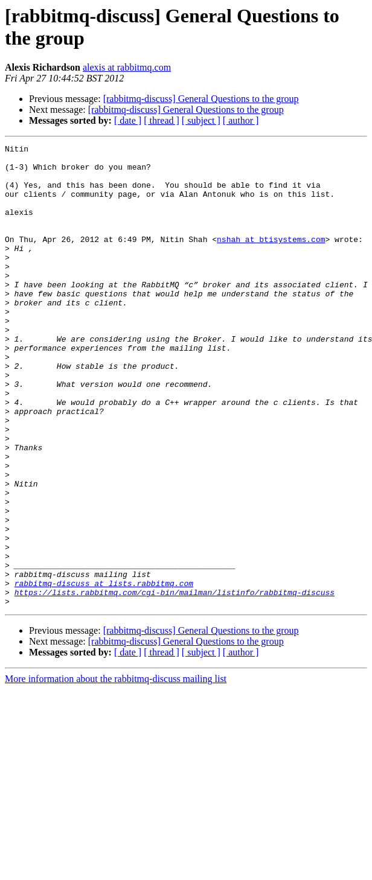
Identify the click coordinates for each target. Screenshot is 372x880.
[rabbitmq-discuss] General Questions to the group (201, 99)
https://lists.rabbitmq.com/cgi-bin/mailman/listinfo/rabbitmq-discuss (174, 682)
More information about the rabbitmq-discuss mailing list (115, 771)
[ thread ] (161, 120)
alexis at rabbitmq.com (127, 67)
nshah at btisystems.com (271, 258)
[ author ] (241, 120)
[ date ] (127, 120)
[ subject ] (201, 120)
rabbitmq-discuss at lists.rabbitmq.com (103, 671)
